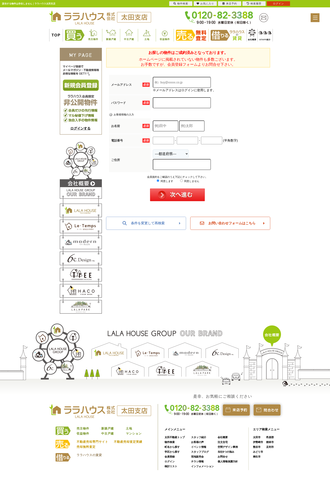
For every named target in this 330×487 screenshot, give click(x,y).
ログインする (80, 128)
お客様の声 (197, 442)
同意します (165, 181)
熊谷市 (257, 447)
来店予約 (229, 3)
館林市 (270, 442)
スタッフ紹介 (198, 437)
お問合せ (223, 456)
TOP (56, 35)
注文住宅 (223, 442)
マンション (134, 433)
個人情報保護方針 (228, 461)
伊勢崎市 (258, 442)
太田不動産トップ (175, 437)
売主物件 (93, 39)
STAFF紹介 (265, 40)
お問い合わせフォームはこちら (227, 223)
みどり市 (258, 451)
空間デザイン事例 (228, 447)
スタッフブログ (200, 451)
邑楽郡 (270, 437)
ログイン (170, 461)
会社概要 (252, 40)
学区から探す (172, 451)
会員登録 (170, 456)
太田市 (257, 437)
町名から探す (172, 447)
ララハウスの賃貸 (89, 455)
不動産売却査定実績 (128, 441)
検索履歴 (254, 3)
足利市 (270, 447)
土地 (146, 39)
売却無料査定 (86, 446)
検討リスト (171, 466)
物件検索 (170, 442)
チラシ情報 (197, 461)
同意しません (189, 181)
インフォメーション (202, 466)
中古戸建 (129, 39)
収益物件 (165, 39)
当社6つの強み (226, 451)
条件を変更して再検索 (143, 223)
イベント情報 (198, 447)
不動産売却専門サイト (92, 441)
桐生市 (257, 456)
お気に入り (205, 3)
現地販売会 (197, 456)
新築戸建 (111, 39)
